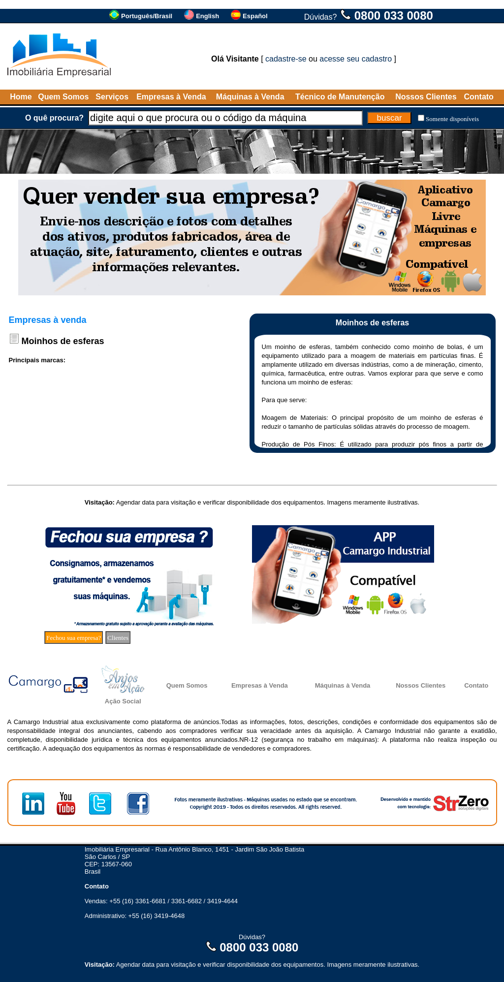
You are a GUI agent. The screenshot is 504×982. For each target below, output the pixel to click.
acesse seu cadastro (355, 59)
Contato (478, 97)
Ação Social (123, 701)
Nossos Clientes (425, 97)
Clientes (117, 637)
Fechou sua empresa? (73, 637)
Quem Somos (63, 97)
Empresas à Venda (171, 97)
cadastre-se (286, 59)
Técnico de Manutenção (339, 97)
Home (21, 97)
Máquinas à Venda (250, 97)
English (207, 16)
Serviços (111, 97)
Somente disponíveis (452, 119)
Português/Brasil (146, 16)
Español (255, 16)
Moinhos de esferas (63, 341)
